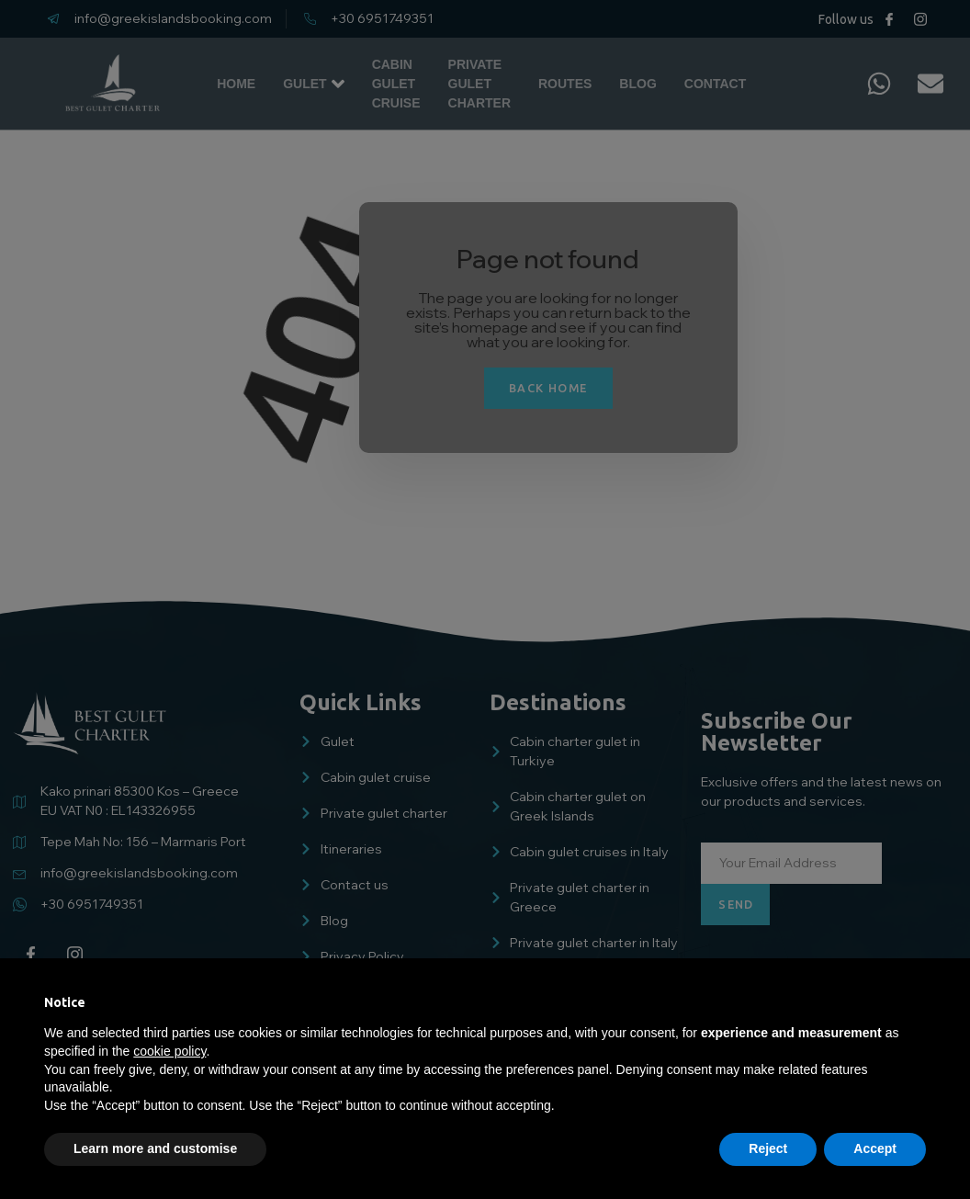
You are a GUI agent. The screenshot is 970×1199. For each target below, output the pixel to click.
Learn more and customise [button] (155, 1148)
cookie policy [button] (169, 1051)
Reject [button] (768, 1148)
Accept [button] (875, 1148)
